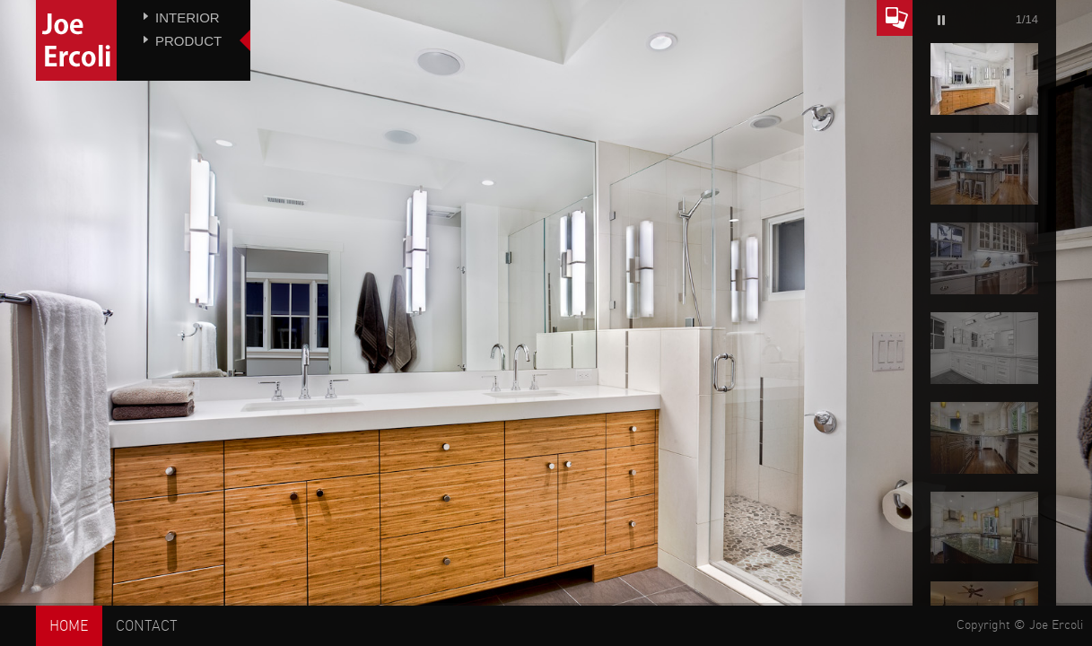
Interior (187, 17)
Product (188, 40)
